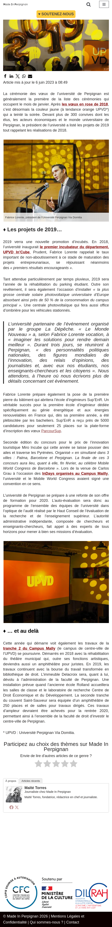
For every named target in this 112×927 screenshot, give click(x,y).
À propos (10, 780)
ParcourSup (51, 431)
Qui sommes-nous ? (46, 922)
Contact (72, 922)
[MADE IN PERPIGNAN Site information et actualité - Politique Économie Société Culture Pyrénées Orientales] (15, 4)
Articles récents (31, 780)
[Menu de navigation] (104, 4)
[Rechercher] (88, 4)
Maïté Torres (35, 788)
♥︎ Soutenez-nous (56, 14)
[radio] (38, 764)
